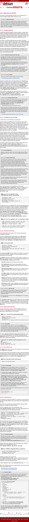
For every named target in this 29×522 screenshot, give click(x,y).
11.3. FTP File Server (24, 513)
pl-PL (13, 519)
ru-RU (21, 519)
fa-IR (20, 517)
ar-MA (1, 517)
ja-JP (4, 519)
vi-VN (27, 519)
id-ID (28, 517)
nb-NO (10, 519)
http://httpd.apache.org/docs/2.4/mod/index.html (10, 78)
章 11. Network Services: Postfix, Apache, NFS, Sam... (11, 513)
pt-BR (15, 519)
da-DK (5, 517)
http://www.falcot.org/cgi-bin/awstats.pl (9, 469)
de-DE (8, 517)
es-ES (17, 517)
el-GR (11, 517)
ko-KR (7, 519)
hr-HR (25, 517)
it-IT (2, 519)
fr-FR (22, 517)
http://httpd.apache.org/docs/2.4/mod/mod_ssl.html (11, 105)
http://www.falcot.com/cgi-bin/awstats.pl (9, 468)
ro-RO (18, 519)
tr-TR (24, 519)
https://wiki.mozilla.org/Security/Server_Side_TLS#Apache (12, 114)
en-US (14, 517)
